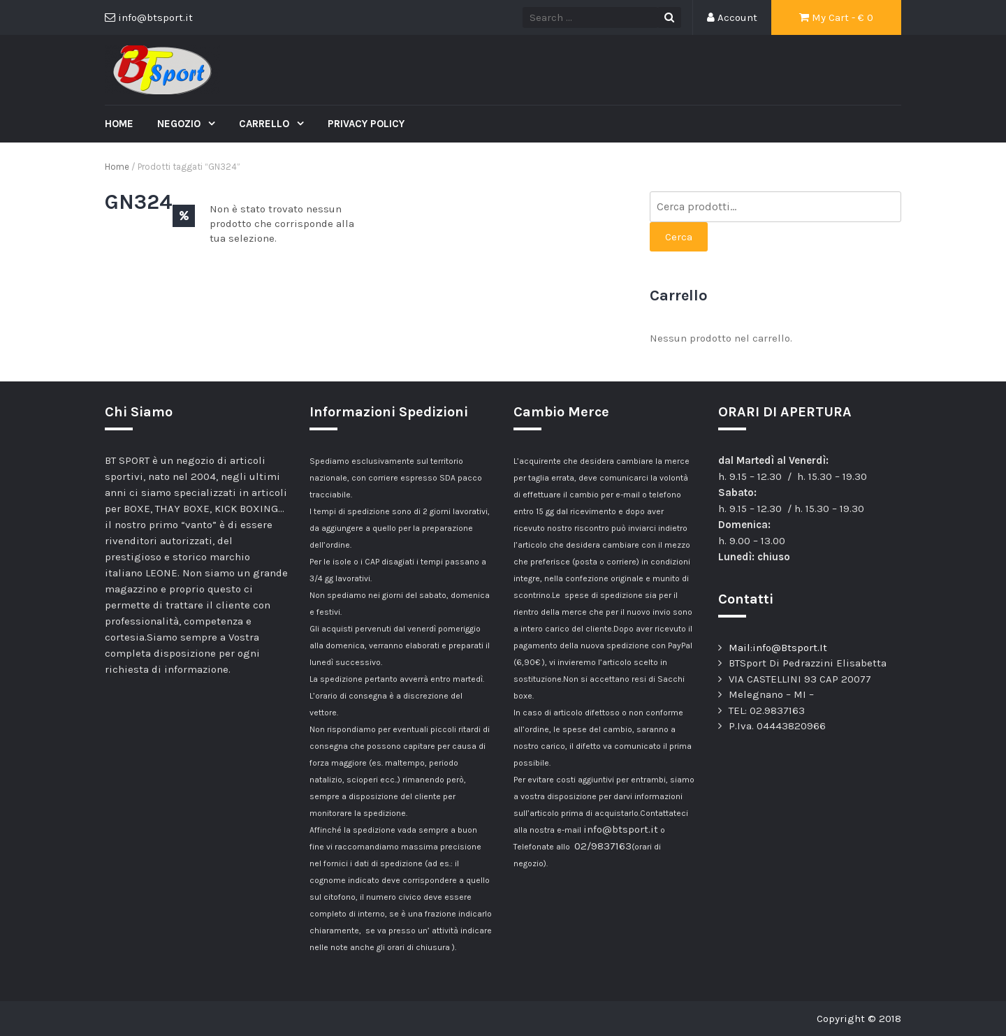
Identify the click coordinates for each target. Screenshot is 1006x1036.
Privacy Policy (366, 123)
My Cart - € (836, 17)
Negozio (180, 123)
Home (119, 123)
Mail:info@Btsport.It (778, 647)
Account (732, 17)
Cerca (678, 237)
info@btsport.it (620, 829)
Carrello (265, 123)
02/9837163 (603, 846)
